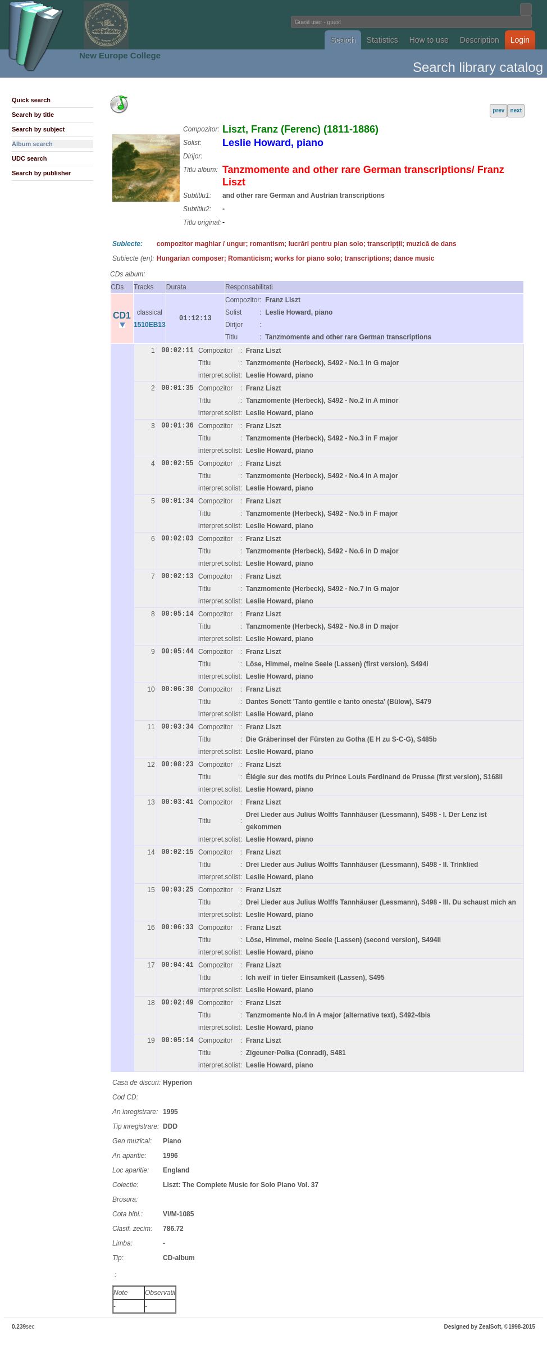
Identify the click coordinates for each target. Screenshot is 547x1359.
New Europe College (120, 55)
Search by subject (38, 129)
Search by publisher (41, 173)
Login (520, 39)
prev (498, 110)
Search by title (33, 114)
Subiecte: (127, 244)
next (516, 110)
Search (342, 39)
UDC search (29, 158)
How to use (429, 39)
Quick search (31, 100)
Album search (32, 143)
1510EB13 (150, 325)
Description (479, 39)
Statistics (382, 39)
